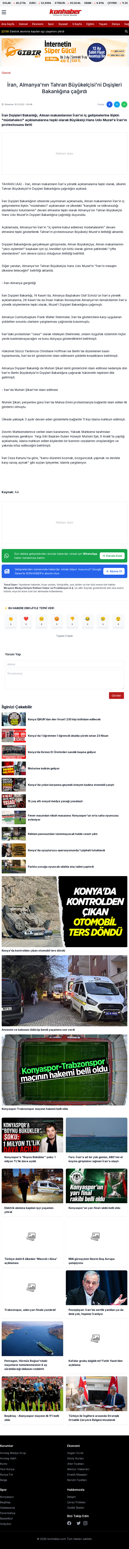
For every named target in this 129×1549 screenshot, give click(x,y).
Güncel (23, 24)
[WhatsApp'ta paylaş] (124, 104)
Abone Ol (114, 571)
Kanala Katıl (112, 555)
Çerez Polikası (76, 1502)
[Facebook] (69, 1523)
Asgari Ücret (75, 1453)
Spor (51, 24)
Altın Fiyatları (75, 1463)
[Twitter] (79, 1523)
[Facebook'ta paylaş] (109, 104)
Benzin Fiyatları (77, 1480)
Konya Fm (6, 1474)
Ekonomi (37, 24)
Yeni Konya (7, 1469)
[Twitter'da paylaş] (117, 104)
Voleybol (5, 1524)
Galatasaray (7, 1507)
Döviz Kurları (75, 1458)
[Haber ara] (126, 31)
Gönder (116, 695)
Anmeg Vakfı (8, 1458)
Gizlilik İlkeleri (75, 1507)
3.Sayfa (77, 24)
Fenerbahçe (7, 1513)
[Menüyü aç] (4, 12)
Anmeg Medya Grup (13, 1453)
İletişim (71, 1497)
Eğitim (90, 24)
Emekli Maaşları (77, 1474)
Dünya (116, 24)
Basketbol (6, 1518)
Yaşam (103, 24)
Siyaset (63, 24)
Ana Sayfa (7, 24)
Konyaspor (7, 1497)
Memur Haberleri (78, 1469)
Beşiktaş (5, 1502)
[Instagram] (85, 1523)
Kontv (3, 1463)
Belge (3, 1480)
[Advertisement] (64, 153)
